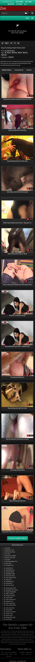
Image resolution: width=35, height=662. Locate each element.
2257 (15, 654)
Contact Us (28, 654)
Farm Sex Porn (10, 575)
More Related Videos (17, 538)
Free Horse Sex (10, 603)
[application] (17, 31)
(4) (7, 43)
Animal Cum (9, 601)
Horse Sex (8, 563)
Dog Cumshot (10, 593)
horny (25, 52)
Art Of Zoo (9, 619)
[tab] (6, 70)
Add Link (8, 656)
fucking (14, 52)
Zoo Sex (7, 554)
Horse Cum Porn (11, 612)
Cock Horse (9, 597)
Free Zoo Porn (10, 608)
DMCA (11, 654)
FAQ (2, 652)
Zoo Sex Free (10, 585)
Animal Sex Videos (10, 555)
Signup (11, 4)
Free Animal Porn (11, 577)
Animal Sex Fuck (10, 552)
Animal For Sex (9, 550)
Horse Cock (9, 613)
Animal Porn (9, 568)
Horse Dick (9, 610)
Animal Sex (9, 583)
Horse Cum (9, 615)
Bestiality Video (10, 574)
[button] (26, 4)
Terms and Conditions (10, 652)
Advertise (22, 652)
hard (20, 52)
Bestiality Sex (10, 581)
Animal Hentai (10, 572)
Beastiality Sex (10, 570)
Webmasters (29, 652)
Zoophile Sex (10, 565)
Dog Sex (7, 548)
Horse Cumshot (10, 595)
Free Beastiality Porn (11, 561)
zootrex (4, 55)
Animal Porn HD (10, 617)
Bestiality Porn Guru (12, 590)
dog (9, 52)
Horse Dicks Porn (11, 588)
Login (19, 4)
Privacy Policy (4, 654)
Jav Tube (28, 1)
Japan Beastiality (11, 592)
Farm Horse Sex (10, 599)
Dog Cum (8, 579)
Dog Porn (19, 1)
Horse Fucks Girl (10, 557)
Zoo (6, 8)
